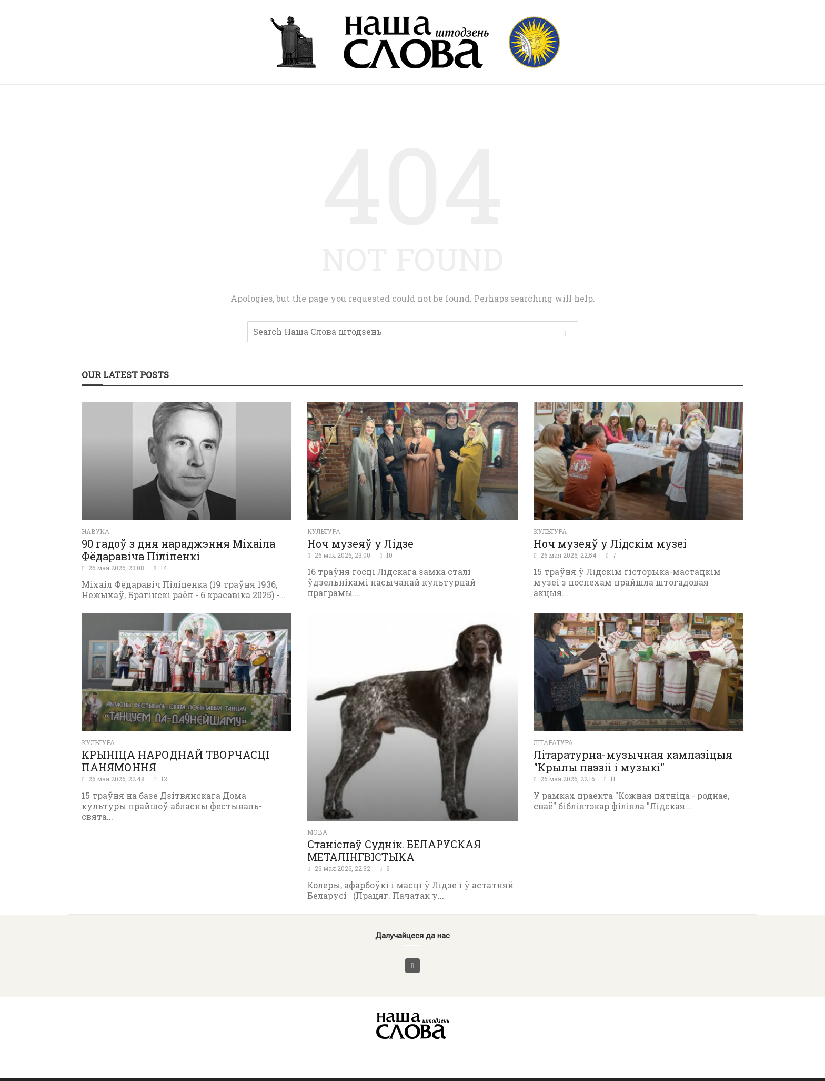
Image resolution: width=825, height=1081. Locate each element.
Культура (323, 531)
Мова (317, 832)
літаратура (553, 742)
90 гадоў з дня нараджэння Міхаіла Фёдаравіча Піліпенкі (178, 550)
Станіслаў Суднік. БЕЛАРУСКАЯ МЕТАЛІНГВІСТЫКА (394, 850)
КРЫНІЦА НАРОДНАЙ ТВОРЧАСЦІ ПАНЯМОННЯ (175, 761)
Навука (95, 531)
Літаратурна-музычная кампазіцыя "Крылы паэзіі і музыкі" (633, 761)
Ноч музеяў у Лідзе (360, 543)
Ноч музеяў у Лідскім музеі (610, 543)
